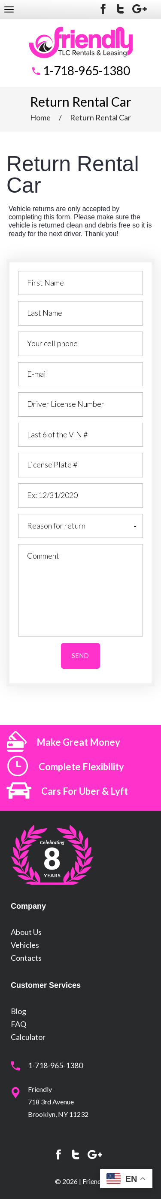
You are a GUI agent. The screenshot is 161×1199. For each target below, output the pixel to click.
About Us (26, 932)
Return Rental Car (100, 117)
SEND (80, 655)
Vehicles (25, 945)
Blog (18, 1011)
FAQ (18, 1024)
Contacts (26, 957)
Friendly (94, 1181)
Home (40, 117)
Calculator (28, 1037)
